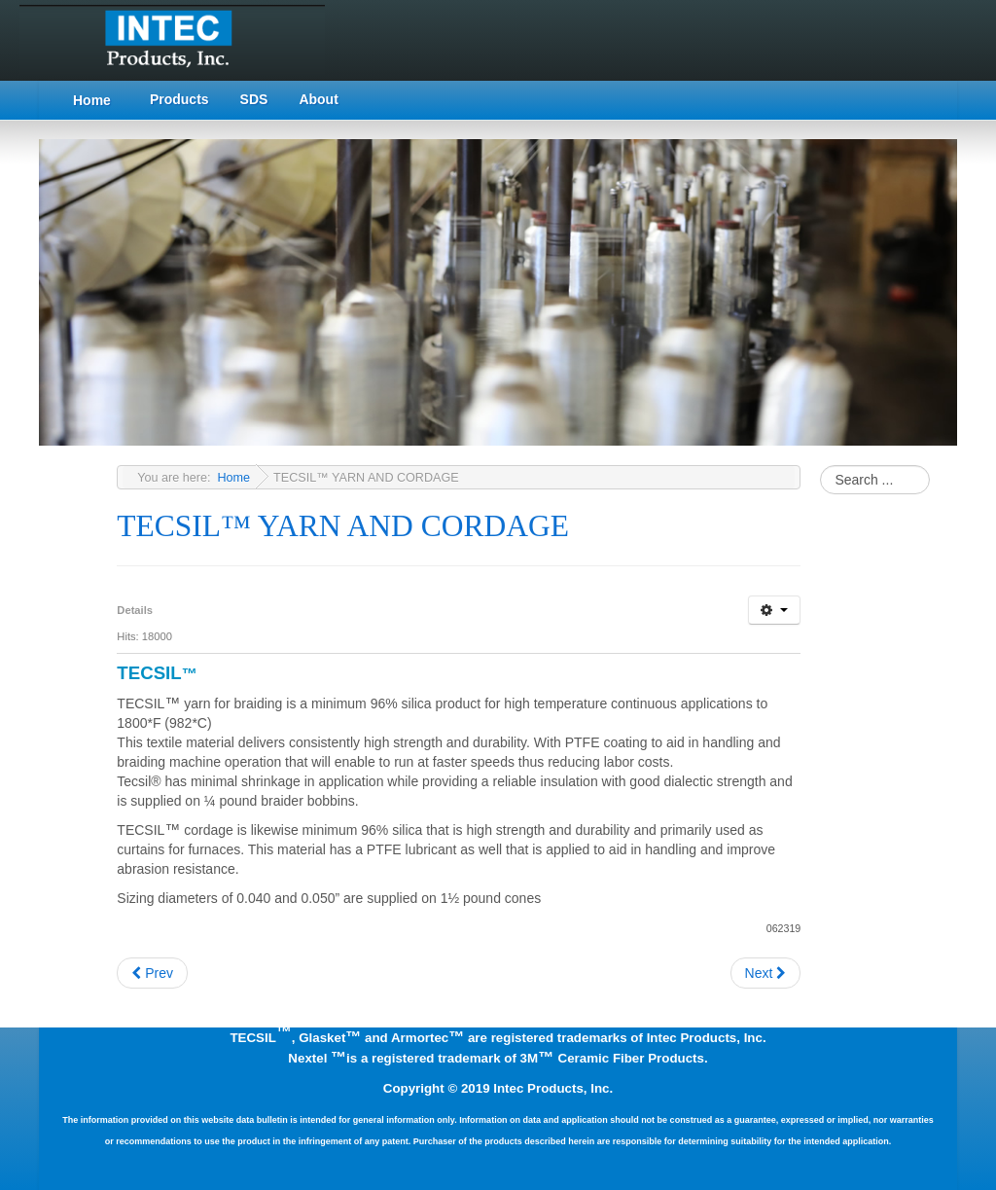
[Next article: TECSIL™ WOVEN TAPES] (765, 973)
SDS (254, 99)
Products (179, 99)
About (318, 99)
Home (92, 100)
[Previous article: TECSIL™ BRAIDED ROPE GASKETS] (152, 973)
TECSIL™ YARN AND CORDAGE (343, 526)
